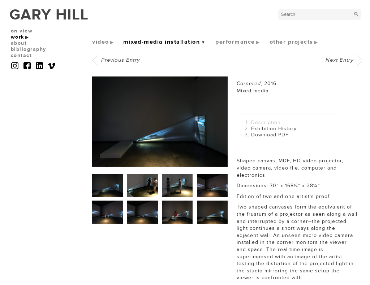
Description (266, 122)
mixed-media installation (161, 41)
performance (235, 41)
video (100, 41)
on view (22, 31)
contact (21, 55)
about (19, 43)
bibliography (28, 49)
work (17, 37)
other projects (291, 41)
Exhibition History (274, 129)
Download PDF (270, 135)
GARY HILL (49, 14)
